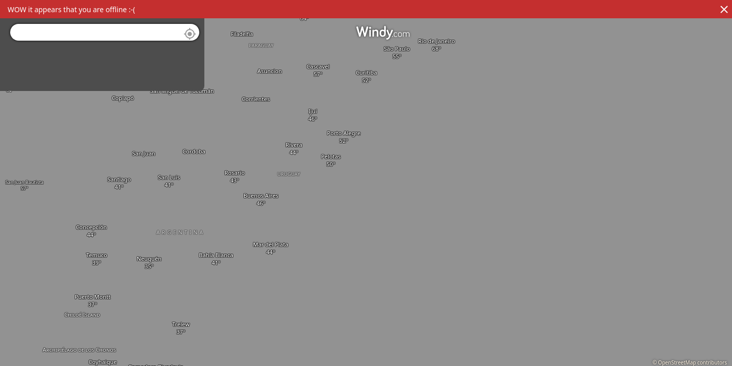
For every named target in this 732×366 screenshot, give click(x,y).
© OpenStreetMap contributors (690, 362)
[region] (366, 183)
